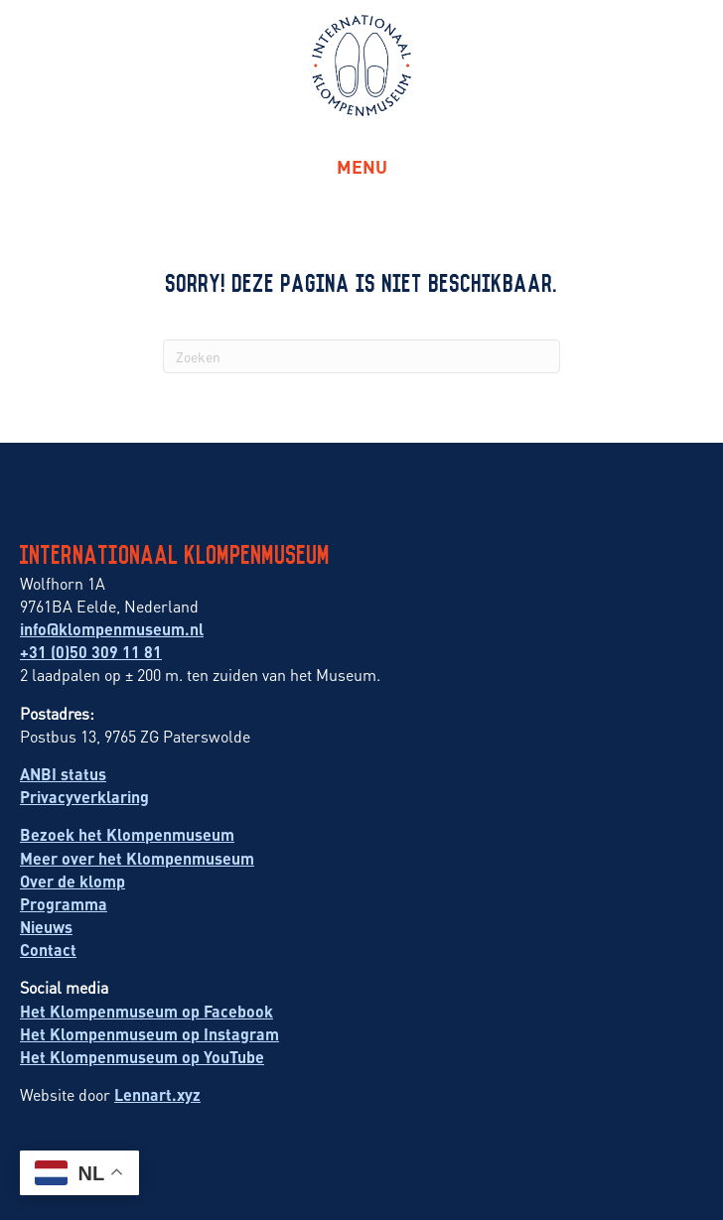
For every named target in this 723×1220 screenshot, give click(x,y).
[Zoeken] (361, 356)
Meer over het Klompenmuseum (137, 858)
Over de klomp (72, 881)
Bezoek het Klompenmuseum (127, 834)
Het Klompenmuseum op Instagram (149, 1033)
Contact (48, 949)
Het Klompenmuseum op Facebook (146, 1011)
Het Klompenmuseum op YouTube (142, 1056)
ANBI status (63, 773)
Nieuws (46, 926)
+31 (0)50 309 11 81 (91, 651)
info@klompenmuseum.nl (112, 628)
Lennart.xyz (157, 1094)
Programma (63, 903)
